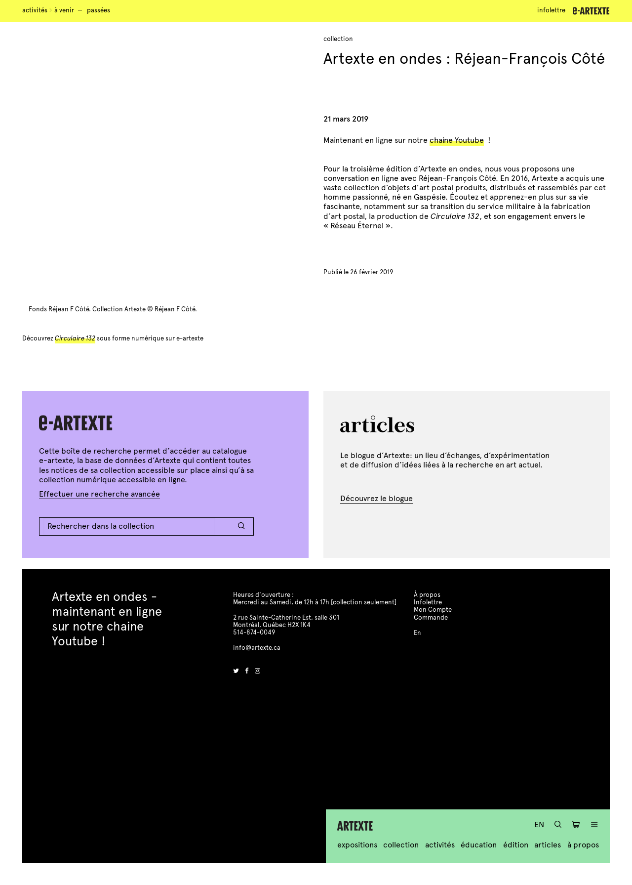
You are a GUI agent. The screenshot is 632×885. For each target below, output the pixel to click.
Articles (547, 844)
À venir (64, 10)
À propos (583, 844)
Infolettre (551, 10)
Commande (431, 618)
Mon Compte (433, 610)
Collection (401, 844)
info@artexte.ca (256, 648)
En (539, 824)
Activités (34, 10)
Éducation (479, 844)
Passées (98, 10)
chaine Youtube (457, 140)
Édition (515, 844)
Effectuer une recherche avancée (99, 494)
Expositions (357, 844)
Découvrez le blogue (376, 498)
